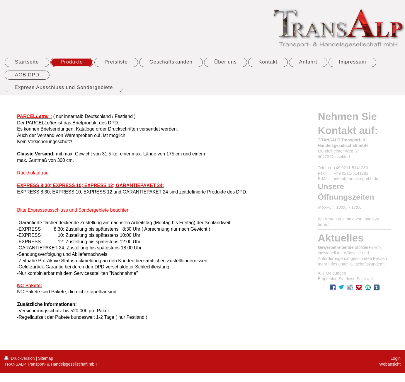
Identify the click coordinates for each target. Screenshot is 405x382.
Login (396, 358)
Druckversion (20, 358)
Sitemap (45, 358)
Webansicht (390, 364)
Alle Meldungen (332, 273)
